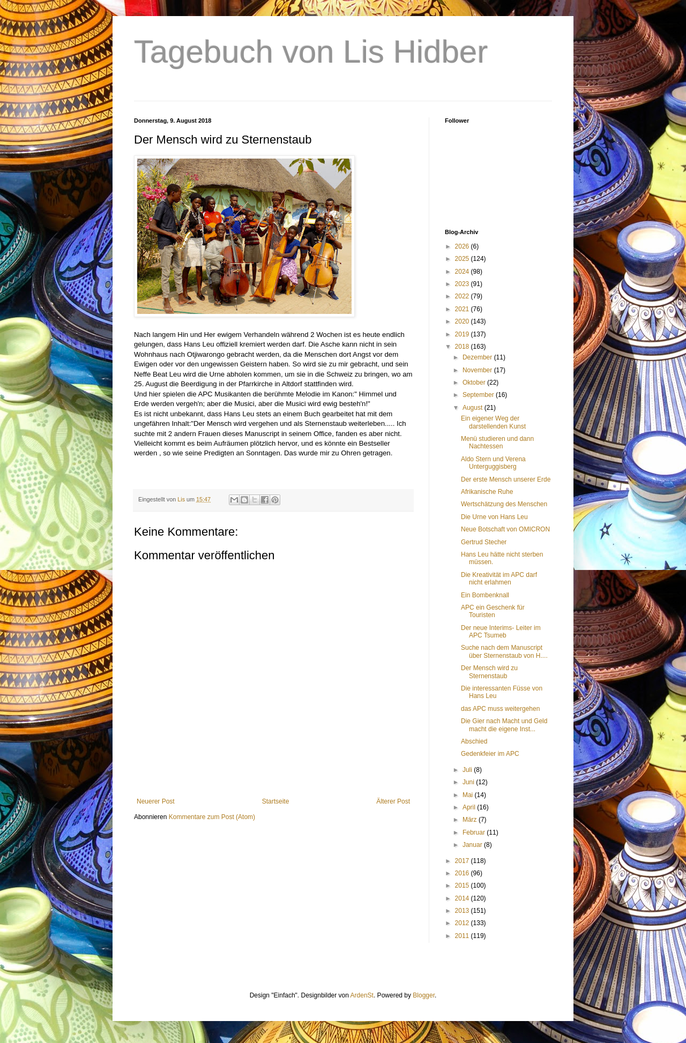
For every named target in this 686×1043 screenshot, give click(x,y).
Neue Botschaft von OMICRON (505, 529)
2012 (463, 923)
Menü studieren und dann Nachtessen (497, 442)
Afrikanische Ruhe (487, 492)
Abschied (474, 741)
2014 (463, 898)
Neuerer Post (156, 801)
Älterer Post (393, 801)
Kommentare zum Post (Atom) (212, 817)
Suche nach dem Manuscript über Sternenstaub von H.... (504, 651)
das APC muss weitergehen (500, 708)
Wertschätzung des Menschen (504, 504)
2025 (463, 258)
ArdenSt (362, 995)
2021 (463, 309)
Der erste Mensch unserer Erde (505, 479)
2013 (463, 910)
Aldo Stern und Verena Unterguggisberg (493, 462)
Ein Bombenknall (485, 595)
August (473, 407)
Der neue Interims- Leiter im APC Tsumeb (501, 631)
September (479, 395)
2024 (463, 271)
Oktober (475, 382)
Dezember (478, 357)
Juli (468, 770)
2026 (463, 246)
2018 (463, 346)
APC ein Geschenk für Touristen (493, 611)
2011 (463, 936)
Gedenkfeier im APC (490, 753)
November (478, 370)
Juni (469, 782)
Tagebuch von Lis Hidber (311, 52)
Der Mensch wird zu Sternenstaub (489, 671)
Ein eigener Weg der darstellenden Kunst (493, 422)
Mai (469, 795)
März (471, 819)
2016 (463, 873)
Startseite (275, 801)
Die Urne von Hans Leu (494, 517)
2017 (463, 861)
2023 (463, 284)
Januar (473, 845)
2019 (463, 334)
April (470, 807)
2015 (463, 885)
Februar (475, 832)
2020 (463, 321)
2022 (463, 296)
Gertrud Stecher (483, 542)
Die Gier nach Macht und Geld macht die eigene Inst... (504, 724)
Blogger (424, 995)
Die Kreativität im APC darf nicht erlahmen (499, 578)
